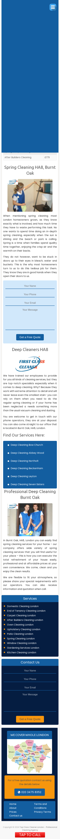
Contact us (15, 815)
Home (12, 804)
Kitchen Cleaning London (21, 652)
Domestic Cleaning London (23, 606)
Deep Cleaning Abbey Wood (27, 453)
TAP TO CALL (30, 834)
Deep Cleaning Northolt (25, 461)
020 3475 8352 (29, 792)
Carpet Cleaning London (21, 615)
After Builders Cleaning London (25, 620)
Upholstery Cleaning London (23, 629)
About (12, 808)
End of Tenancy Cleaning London (26, 611)
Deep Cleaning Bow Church (27, 445)
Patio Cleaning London (20, 634)
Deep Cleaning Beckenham (27, 468)
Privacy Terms (42, 812)
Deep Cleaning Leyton (24, 476)
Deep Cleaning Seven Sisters (27, 484)
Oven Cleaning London (20, 624)
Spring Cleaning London (21, 638)
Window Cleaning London (21, 643)
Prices (12, 812)
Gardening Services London (23, 648)
